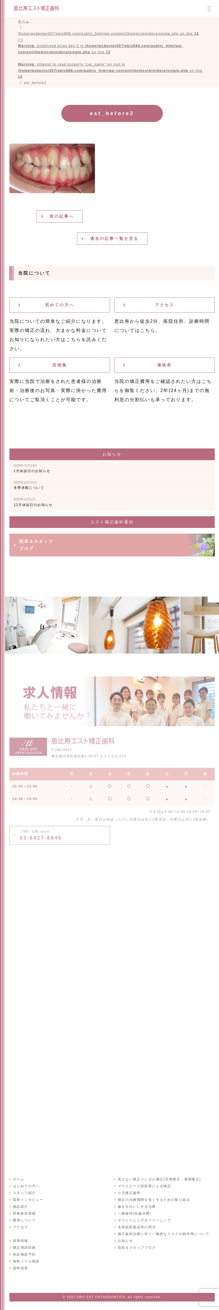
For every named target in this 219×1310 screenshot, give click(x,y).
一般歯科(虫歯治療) (134, 1213)
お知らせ (125, 1241)
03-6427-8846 (41, 835)
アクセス (164, 305)
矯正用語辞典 (24, 1248)
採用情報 (20, 1241)
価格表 (164, 365)
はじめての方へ (26, 1186)
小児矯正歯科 (129, 1193)
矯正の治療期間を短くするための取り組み (154, 1200)
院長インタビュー (28, 1200)
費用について (24, 1220)
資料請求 (20, 1268)
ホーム (18, 1179)
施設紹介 (20, 1207)
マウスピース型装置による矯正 (144, 1186)
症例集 (59, 365)
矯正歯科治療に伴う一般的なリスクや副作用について (164, 1234)
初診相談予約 (24, 1254)
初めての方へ (59, 305)
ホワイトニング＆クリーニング (144, 1220)
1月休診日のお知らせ (32, 468)
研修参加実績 (24, 1213)
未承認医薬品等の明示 (137, 1227)
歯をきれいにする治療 (137, 1207)
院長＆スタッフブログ (36, 545)
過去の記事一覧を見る (114, 238)
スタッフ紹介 (24, 1193)
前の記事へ (62, 216)
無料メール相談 (26, 1261)
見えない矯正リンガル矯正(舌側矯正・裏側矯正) (159, 1179)
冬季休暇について (29, 485)
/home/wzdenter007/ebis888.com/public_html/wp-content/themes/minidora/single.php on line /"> (110, 55)
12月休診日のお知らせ (33, 502)
